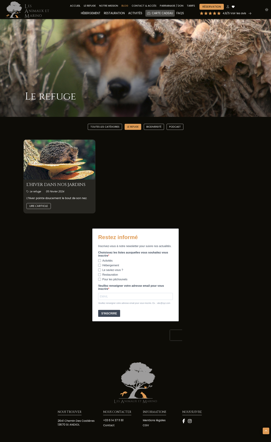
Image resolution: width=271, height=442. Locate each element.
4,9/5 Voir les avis (234, 13)
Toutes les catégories (104, 126)
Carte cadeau (160, 13)
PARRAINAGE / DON (171, 5)
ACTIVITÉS (135, 13)
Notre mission (108, 5)
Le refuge (133, 126)
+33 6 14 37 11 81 (113, 420)
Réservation (211, 7)
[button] (268, 9)
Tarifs (191, 5)
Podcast (175, 126)
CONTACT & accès (144, 5)
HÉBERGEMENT (90, 13)
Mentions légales (154, 420)
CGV (146, 425)
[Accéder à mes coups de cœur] (233, 6)
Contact (109, 425)
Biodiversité (153, 126)
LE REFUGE (90, 5)
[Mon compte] (228, 7)
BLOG (125, 5)
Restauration (114, 13)
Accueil (75, 5)
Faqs (180, 13)
